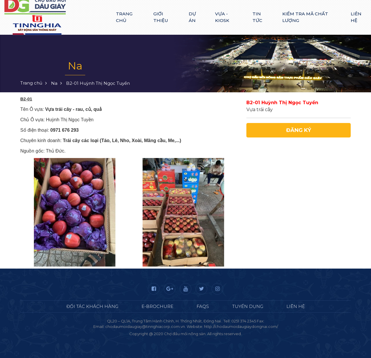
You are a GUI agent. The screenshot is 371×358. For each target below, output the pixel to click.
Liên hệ (356, 17)
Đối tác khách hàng (92, 306)
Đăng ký (298, 130)
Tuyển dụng (247, 306)
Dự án (192, 17)
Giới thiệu (160, 17)
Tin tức (257, 17)
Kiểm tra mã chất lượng (305, 17)
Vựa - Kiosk (222, 17)
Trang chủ (124, 17)
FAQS (203, 306)
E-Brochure (157, 306)
